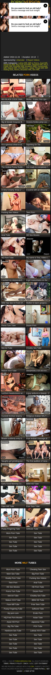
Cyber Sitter (29, 671)
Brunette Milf (18, 66)
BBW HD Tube (38, 600)
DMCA (26, 663)
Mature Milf (12, 68)
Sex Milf (35, 69)
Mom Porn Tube (13, 533)
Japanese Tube (37, 622)
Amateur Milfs (31, 66)
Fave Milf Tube (13, 604)
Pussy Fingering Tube (13, 609)
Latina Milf (22, 63)
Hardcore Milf (9, 65)
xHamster (20, 60)
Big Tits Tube (13, 626)
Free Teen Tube (38, 604)
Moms (16, 69)
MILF (46, 65)
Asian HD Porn (13, 622)
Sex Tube (38, 533)
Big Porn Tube (38, 574)
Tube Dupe (5, 103)
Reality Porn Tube (13, 578)
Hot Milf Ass (23, 68)
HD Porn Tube (38, 587)
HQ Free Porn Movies (13, 617)
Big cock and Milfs (23, 65)
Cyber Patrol (39, 669)
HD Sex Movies (13, 587)
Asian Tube (38, 617)
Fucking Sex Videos (38, 578)
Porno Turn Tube (13, 591)
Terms (6, 663)
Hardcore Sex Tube (13, 631)
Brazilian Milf (26, 69)
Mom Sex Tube (13, 574)
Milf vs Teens (33, 63)
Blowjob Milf (37, 65)
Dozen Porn (38, 591)
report (21, 96)
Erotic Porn (38, 613)
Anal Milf (43, 63)
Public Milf (8, 66)
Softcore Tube (38, 609)
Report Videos (33, 60)
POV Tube (37, 626)
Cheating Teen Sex (38, 569)
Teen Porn (13, 583)
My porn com (13, 613)
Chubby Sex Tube (37, 596)
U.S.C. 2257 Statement (39, 663)
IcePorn (29, 103)
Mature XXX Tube (13, 600)
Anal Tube (38, 583)
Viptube (29, 80)
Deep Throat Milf (37, 68)
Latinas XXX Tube (38, 631)
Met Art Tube (13, 596)
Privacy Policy (16, 663)
